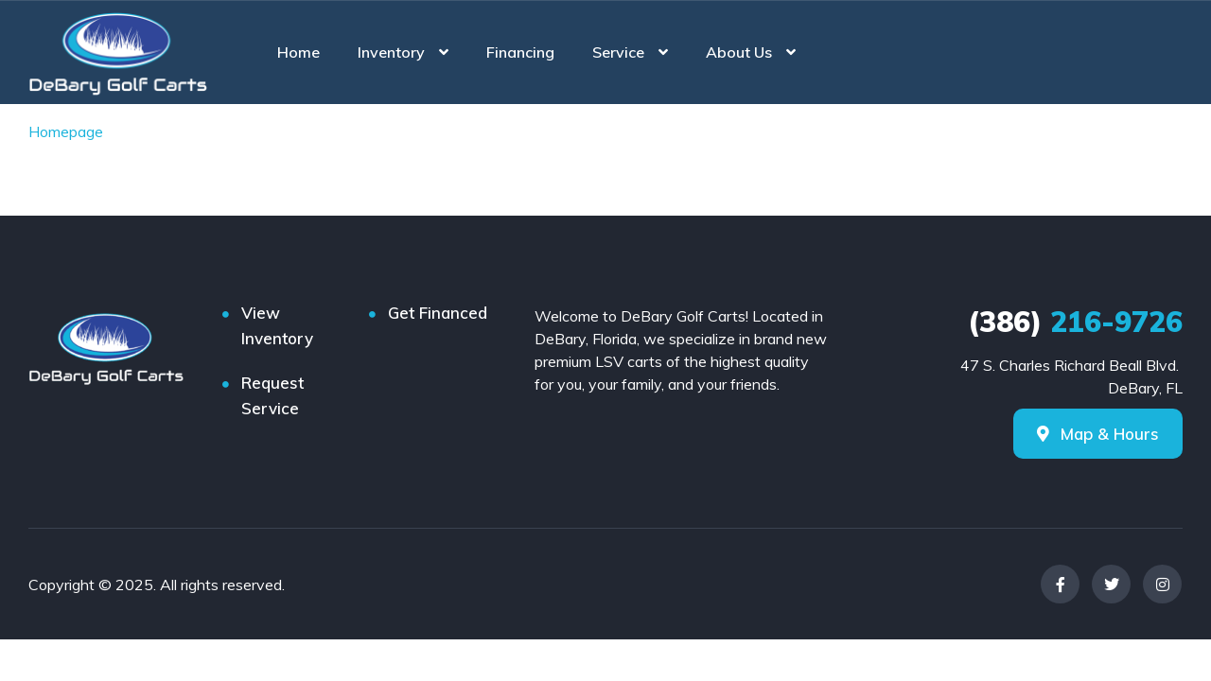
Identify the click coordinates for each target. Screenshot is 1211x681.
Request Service (272, 395)
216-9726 (1075, 322)
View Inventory (277, 325)
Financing (520, 52)
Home (298, 52)
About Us (739, 52)
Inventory (391, 52)
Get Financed (437, 313)
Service (618, 52)
